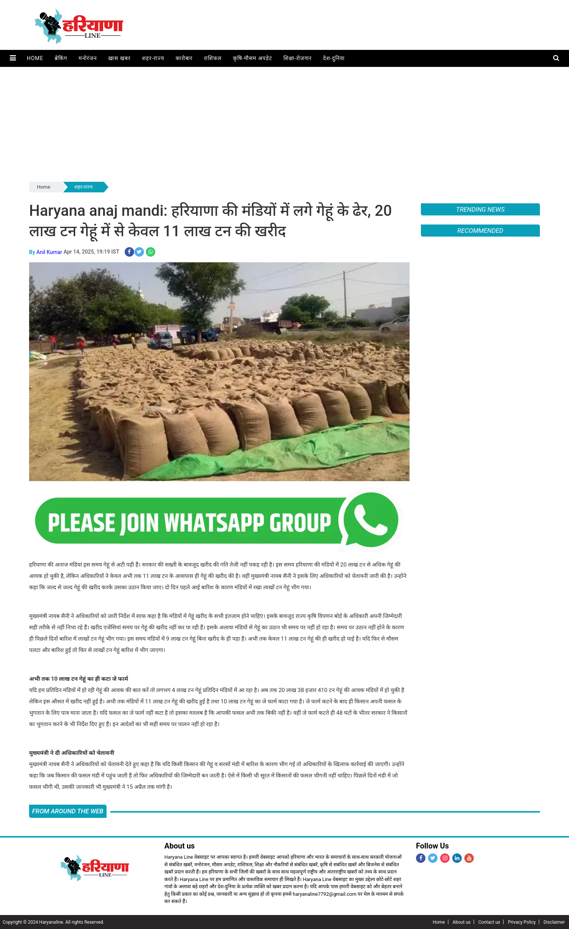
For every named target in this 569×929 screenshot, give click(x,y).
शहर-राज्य (153, 58)
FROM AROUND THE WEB (68, 810)
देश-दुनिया (333, 58)
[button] (12, 58)
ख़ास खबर (119, 58)
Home (34, 58)
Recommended (480, 230)
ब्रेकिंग (60, 58)
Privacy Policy (522, 921)
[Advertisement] (284, 124)
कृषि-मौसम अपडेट (252, 58)
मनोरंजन (87, 58)
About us (462, 921)
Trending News (480, 209)
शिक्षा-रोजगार (297, 58)
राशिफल (212, 58)
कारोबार (183, 58)
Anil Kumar (49, 252)
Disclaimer (554, 921)
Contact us (489, 921)
